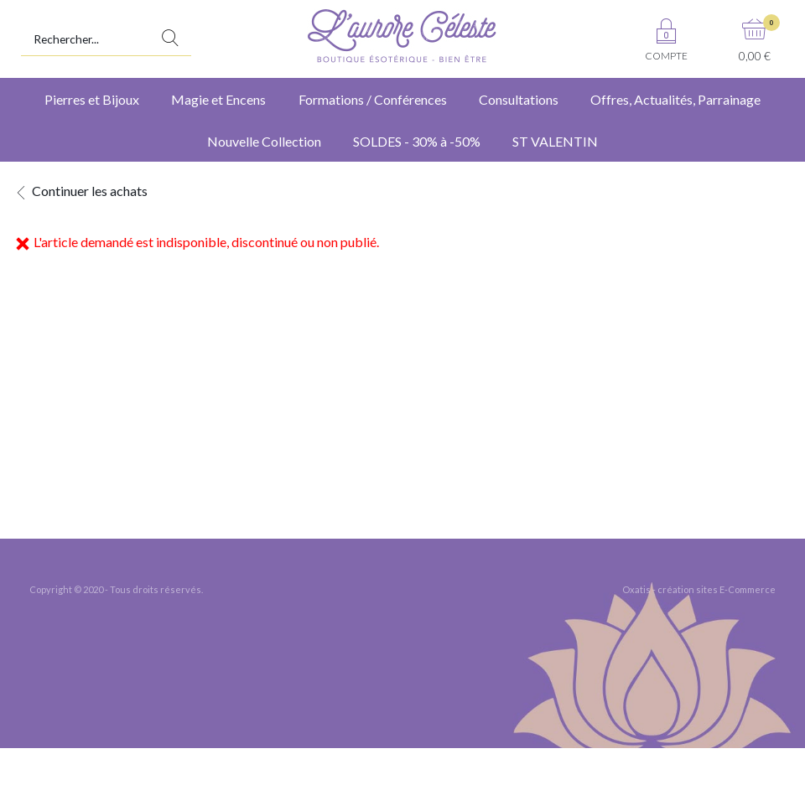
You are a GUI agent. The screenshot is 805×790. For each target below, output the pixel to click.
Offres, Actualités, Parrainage (675, 99)
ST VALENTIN (555, 141)
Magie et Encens (218, 99)
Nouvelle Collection (264, 141)
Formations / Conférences (373, 99)
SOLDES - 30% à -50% (416, 141)
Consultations (518, 99)
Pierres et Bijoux (91, 99)
